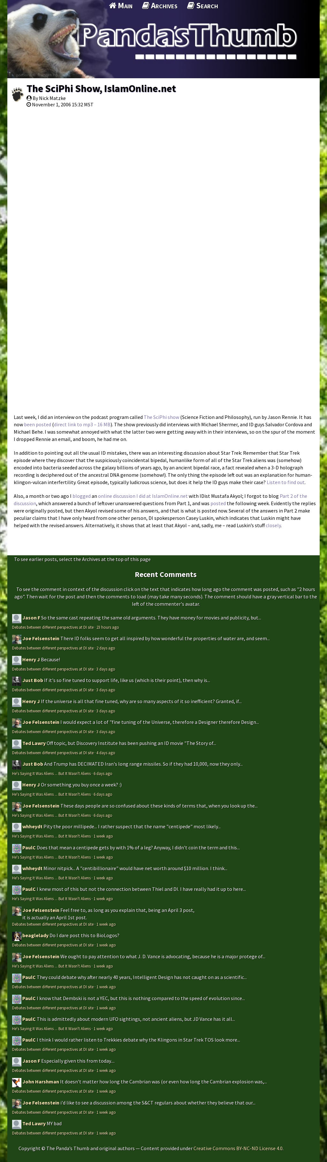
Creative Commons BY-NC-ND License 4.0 (238, 1148)
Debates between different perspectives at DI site (53, 627)
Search (202, 5)
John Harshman (40, 1081)
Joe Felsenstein (40, 638)
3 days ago (105, 669)
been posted (37, 424)
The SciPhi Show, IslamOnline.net (101, 88)
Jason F (31, 617)
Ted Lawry (34, 743)
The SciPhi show (161, 417)
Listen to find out (286, 482)
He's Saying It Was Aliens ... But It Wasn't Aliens (51, 773)
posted (218, 503)
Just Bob (32, 680)
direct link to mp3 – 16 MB (82, 424)
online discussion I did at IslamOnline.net (143, 496)
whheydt (32, 826)
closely (273, 525)
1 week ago (103, 836)
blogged (81, 496)
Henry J (31, 659)
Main (121, 5)
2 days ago (105, 647)
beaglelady (35, 935)
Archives (160, 5)
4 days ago (105, 752)
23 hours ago (107, 627)
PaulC (29, 847)
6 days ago (103, 773)
